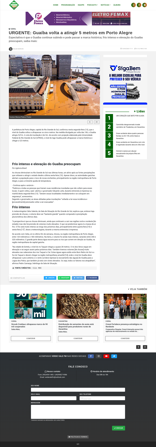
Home (55, 5)
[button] (145, 347)
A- (90, 122)
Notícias (105, 5)
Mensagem (35, 403)
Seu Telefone (85, 394)
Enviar (118, 428)
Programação (68, 5)
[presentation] (47, 428)
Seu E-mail (35, 394)
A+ (97, 122)
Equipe (81, 5)
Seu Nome (35, 386)
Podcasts (92, 5)
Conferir (30, 338)
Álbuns (116, 5)
